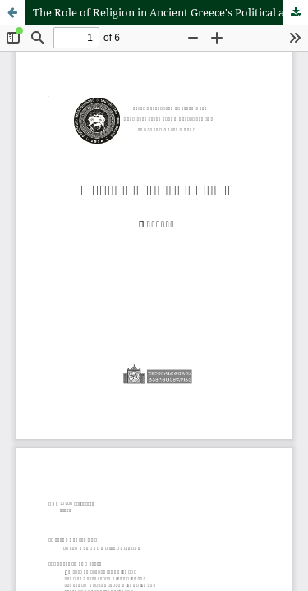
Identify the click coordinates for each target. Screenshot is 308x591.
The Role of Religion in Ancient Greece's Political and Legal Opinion (170, 12)
